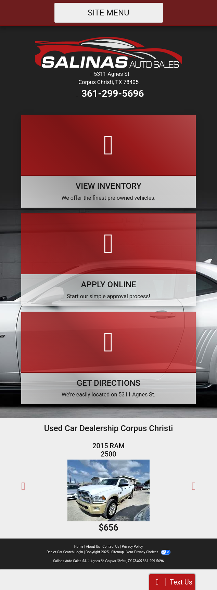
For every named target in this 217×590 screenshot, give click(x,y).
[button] (23, 486)
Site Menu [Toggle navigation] (108, 13)
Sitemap (117, 552)
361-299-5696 (112, 93)
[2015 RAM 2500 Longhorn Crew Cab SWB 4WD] (108, 490)
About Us (93, 546)
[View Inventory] (108, 161)
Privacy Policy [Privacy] (132, 546)
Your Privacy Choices (148, 552)
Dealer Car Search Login (65, 552)
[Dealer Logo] (108, 53)
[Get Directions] (108, 358)
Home (79, 546)
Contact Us (110, 546)
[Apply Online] (108, 259)
